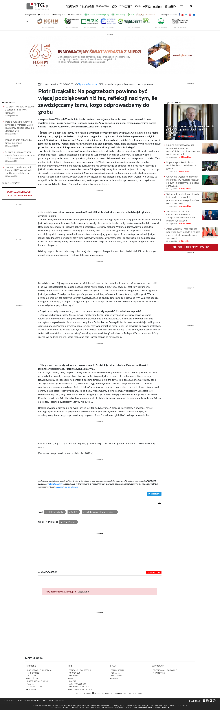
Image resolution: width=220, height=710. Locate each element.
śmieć (74, 512)
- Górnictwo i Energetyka (38, 670)
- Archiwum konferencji (80, 689)
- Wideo (71, 678)
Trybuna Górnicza (87, 84)
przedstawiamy (57, 27)
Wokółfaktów (147, 6)
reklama (110, 34)
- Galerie (72, 681)
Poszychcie (157, 6)
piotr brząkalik (55, 512)
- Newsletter (158, 673)
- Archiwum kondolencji (80, 686)
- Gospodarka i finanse (37, 681)
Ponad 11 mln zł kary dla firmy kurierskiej (20, 143)
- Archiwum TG (75, 675)
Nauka (137, 6)
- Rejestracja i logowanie (164, 670)
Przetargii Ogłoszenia (170, 6)
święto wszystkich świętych (100, 512)
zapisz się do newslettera (67, 487)
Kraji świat (114, 6)
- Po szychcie (32, 689)
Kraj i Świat (69, 522)
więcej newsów (11, 183)
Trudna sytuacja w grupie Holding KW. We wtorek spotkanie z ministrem (20, 171)
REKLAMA (19, 83)
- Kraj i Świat (32, 678)
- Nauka (29, 684)
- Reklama (114, 673)
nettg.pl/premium (55, 484)
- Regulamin (116, 675)
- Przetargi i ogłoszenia (79, 670)
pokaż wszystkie (154, 572)
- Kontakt (114, 678)
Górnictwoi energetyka (72, 6)
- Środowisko (32, 675)
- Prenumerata (117, 670)
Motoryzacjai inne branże (87, 6)
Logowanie (84, 591)
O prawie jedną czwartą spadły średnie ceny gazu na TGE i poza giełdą (20, 156)
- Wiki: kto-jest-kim (77, 684)
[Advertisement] (19, 92)
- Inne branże (32, 673)
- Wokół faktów (34, 686)
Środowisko (102, 6)
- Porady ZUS (74, 673)
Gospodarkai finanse (125, 6)
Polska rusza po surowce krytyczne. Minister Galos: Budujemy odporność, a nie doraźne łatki (20, 128)
